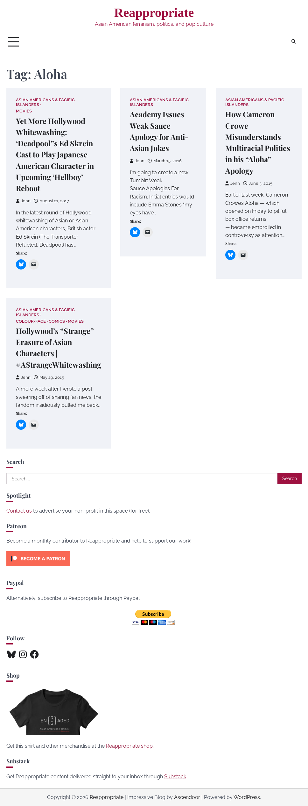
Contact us (19, 511)
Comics (57, 321)
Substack (175, 777)
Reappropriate (154, 12)
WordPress (247, 797)
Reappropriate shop (129, 746)
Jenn (23, 200)
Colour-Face (31, 321)
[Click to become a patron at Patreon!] (38, 568)
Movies (24, 111)
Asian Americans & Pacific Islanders (45, 102)
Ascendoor (187, 797)
